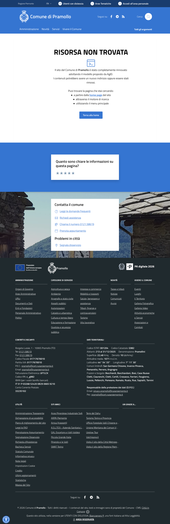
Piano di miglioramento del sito (30, 423)
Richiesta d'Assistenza (26, 442)
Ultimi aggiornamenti (25, 475)
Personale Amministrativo (28, 313)
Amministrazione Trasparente (29, 413)
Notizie (114, 294)
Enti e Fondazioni (23, 308)
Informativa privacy (24, 456)
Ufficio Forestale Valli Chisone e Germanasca (108, 423)
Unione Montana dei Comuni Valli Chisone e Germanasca (114, 427)
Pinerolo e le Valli (59, 442)
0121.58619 (25, 351)
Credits (18, 470)
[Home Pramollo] (46, 16)
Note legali (20, 461)
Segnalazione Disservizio (27, 437)
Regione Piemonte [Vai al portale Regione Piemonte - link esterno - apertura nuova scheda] (26, 3)
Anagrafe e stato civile (62, 298)
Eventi (137, 289)
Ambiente (56, 294)
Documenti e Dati (23, 303)
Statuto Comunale (24, 451)
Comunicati (116, 298)
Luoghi (137, 294)
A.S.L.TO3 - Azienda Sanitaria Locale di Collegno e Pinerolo (80, 427)
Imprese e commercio (90, 289)
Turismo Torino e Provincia (98, 418)
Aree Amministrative (25, 294)
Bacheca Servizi (23, 446)
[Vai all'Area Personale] (133, 3)
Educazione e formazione (63, 322)
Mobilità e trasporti (89, 294)
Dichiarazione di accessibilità (29, 418)
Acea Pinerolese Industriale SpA (66, 413)
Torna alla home (91, 115)
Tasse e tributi (117, 289)
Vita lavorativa (87, 322)
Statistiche (20, 480)
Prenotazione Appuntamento (29, 432)
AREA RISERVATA (83, 519)
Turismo (84, 317)
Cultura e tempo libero (62, 317)
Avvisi (113, 303)
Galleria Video (141, 308)
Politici (18, 317)
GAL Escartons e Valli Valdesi (65, 432)
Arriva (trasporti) (59, 423)
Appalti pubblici (58, 303)
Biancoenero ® (96, 515)
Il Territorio (139, 298)
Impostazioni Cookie (25, 466)
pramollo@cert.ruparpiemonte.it (37, 366)
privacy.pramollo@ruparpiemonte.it (110, 391)
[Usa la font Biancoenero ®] (71, 3)
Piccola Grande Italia (61, 437)
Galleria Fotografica (143, 303)
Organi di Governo (24, 289)
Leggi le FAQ (21, 427)
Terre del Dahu (93, 413)
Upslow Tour (92, 432)
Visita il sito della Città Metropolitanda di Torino (109, 442)
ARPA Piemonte (59, 418)
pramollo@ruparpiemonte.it (35, 369)
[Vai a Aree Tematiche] (101, 3)
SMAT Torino (57, 446)
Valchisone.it (92, 437)
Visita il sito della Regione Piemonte (103, 446)
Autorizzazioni (58, 308)
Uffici (17, 298)
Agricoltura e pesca (60, 289)
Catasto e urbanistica (61, 313)
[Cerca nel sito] (148, 16)
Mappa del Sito (22, 485)
